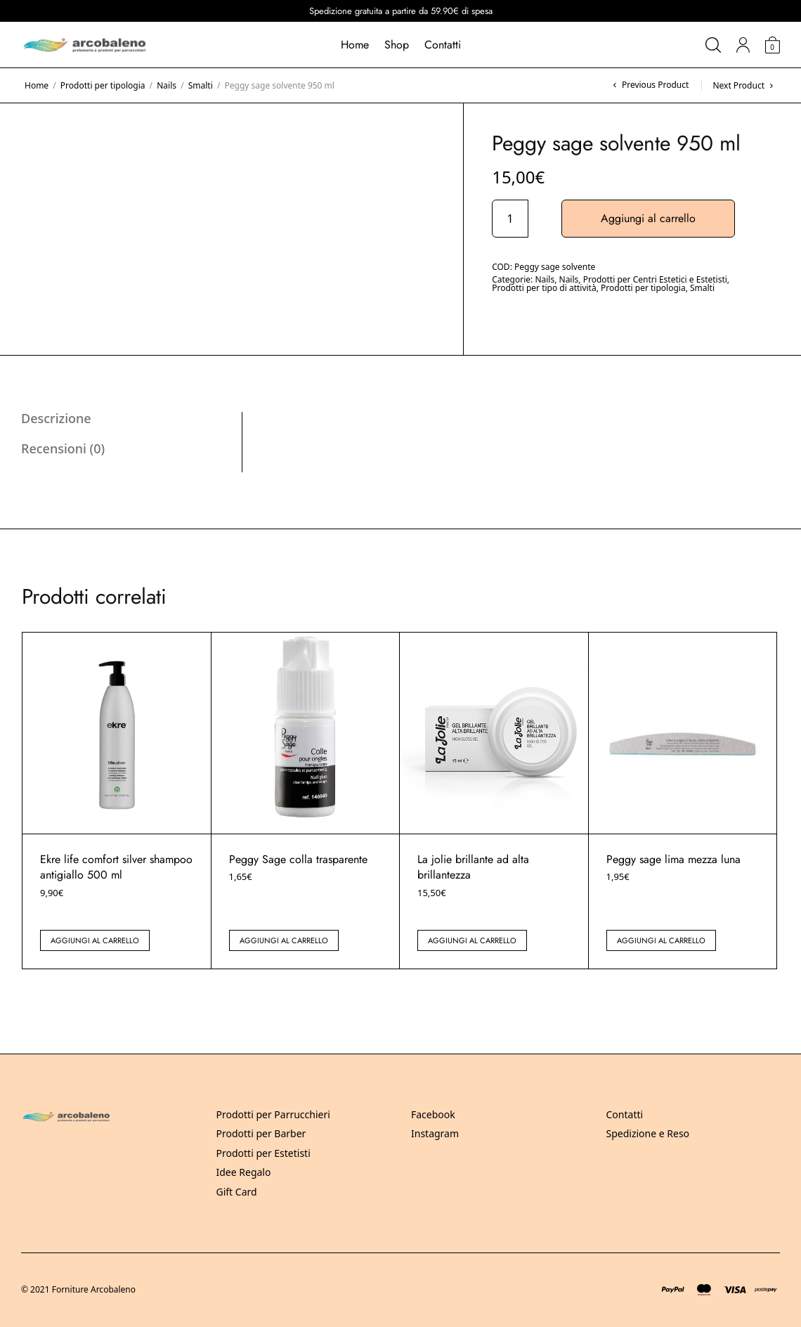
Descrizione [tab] (56, 418)
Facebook (433, 1114)
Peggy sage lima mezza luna (673, 859)
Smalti (200, 85)
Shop (396, 45)
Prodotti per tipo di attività (544, 288)
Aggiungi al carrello (648, 218)
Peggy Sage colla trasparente (298, 859)
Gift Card (236, 1191)
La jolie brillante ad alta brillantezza (473, 867)
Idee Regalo (243, 1172)
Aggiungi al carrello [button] (95, 940)
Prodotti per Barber (261, 1133)
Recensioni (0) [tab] (63, 448)
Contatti (442, 45)
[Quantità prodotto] (510, 219)
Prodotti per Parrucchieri (273, 1114)
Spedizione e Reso (648, 1133)
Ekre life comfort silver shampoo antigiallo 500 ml (116, 867)
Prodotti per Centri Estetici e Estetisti (655, 279)
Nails (166, 85)
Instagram (435, 1133)
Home (355, 45)
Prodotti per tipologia (102, 85)
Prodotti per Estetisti (263, 1153)
